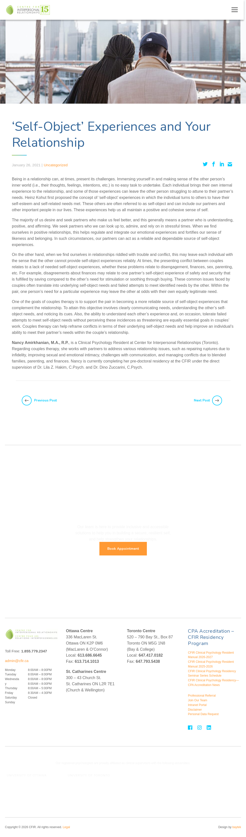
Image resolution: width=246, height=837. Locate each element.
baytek (236, 827)
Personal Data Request (203, 714)
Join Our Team (197, 700)
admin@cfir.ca (16, 661)
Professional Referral (202, 695)
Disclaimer (195, 709)
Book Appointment (123, 548)
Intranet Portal (197, 705)
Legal (66, 827)
